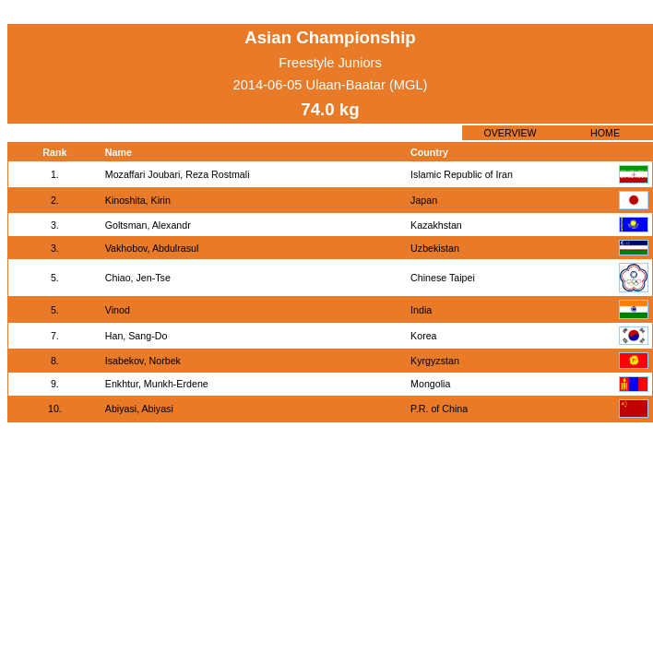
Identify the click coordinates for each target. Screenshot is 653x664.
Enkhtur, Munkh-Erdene (156, 383)
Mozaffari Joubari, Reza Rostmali (177, 174)
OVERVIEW (509, 132)
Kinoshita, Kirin (138, 200)
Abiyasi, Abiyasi (139, 408)
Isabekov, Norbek (143, 360)
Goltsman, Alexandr (148, 225)
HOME (605, 132)
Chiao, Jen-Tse (138, 277)
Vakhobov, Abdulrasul (152, 248)
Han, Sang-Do (136, 335)
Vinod (117, 309)
